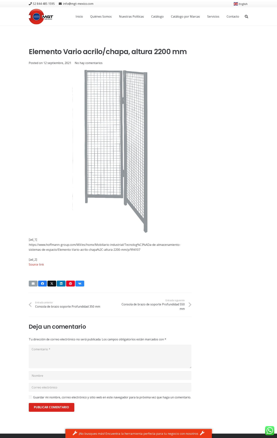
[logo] (41, 16)
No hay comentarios (89, 63)
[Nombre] (110, 375)
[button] (246, 16)
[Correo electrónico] (110, 387)
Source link (36, 264)
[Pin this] (70, 283)
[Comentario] (110, 356)
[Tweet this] (51, 283)
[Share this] (42, 283)
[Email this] (33, 283)
